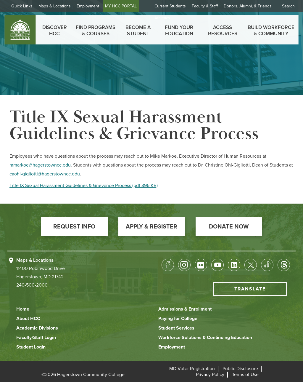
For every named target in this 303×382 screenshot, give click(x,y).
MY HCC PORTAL (121, 6)
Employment (88, 6)
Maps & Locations (54, 6)
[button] (74, 226)
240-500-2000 (32, 285)
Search (288, 6)
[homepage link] (20, 29)
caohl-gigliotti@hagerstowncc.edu (44, 174)
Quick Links (22, 6)
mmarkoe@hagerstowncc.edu (40, 165)
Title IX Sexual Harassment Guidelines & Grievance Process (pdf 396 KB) (83, 185)
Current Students (170, 6)
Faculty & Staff (205, 6)
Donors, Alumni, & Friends (248, 6)
